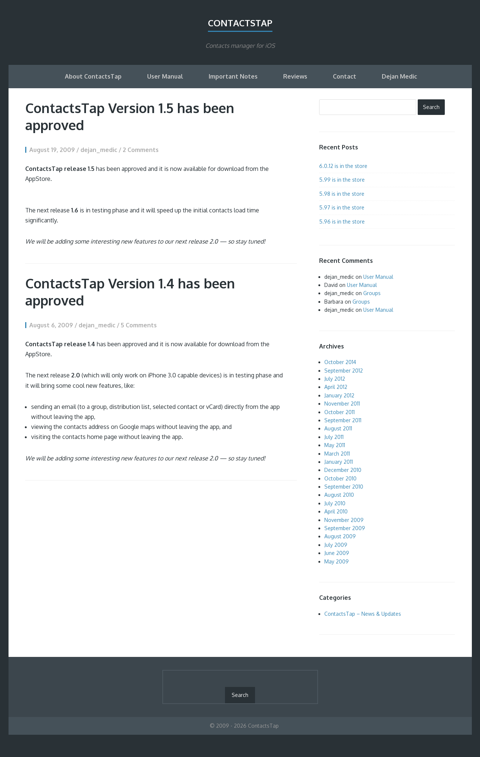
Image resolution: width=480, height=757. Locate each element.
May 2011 (334, 445)
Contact (344, 76)
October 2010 (340, 478)
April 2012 (335, 387)
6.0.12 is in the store (343, 166)
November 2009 (344, 520)
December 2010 (342, 470)
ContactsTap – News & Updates (362, 614)
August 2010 (339, 495)
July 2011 (334, 437)
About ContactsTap (93, 76)
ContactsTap (240, 23)
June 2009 (336, 553)
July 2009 (335, 545)
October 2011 (339, 412)
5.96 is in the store (342, 221)
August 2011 (338, 428)
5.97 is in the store (341, 207)
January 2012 (339, 395)
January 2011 (338, 462)
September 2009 (344, 528)
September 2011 (342, 420)
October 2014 (340, 362)
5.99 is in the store (342, 179)
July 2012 (334, 379)
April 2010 (336, 511)
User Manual (165, 76)
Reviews (295, 76)
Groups (372, 293)
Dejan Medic (399, 76)
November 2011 (342, 403)
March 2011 (337, 453)
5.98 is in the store (341, 194)
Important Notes (233, 76)
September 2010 (343, 486)
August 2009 (340, 536)
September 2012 (343, 370)
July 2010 (334, 503)
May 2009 (336, 561)
